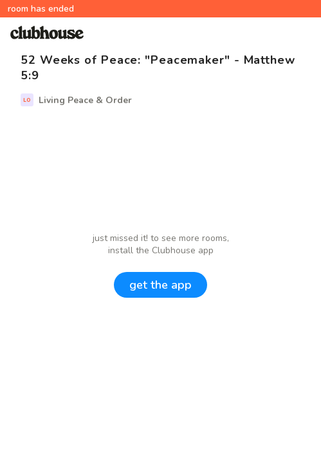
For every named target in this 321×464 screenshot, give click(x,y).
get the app (160, 285)
